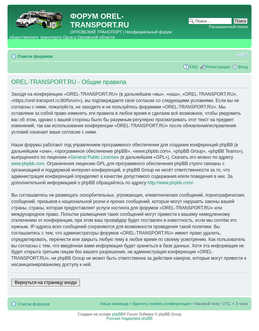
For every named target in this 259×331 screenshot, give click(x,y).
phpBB (117, 314)
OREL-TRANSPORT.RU (99, 20)
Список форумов (35, 56)
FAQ (194, 67)
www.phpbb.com (27, 163)
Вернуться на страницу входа (46, 282)
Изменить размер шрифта (242, 54)
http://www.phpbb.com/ (170, 182)
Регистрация (218, 67)
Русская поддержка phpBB (129, 318)
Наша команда (114, 303)
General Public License (93, 157)
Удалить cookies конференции (161, 303)
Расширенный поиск (228, 26)
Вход (243, 67)
